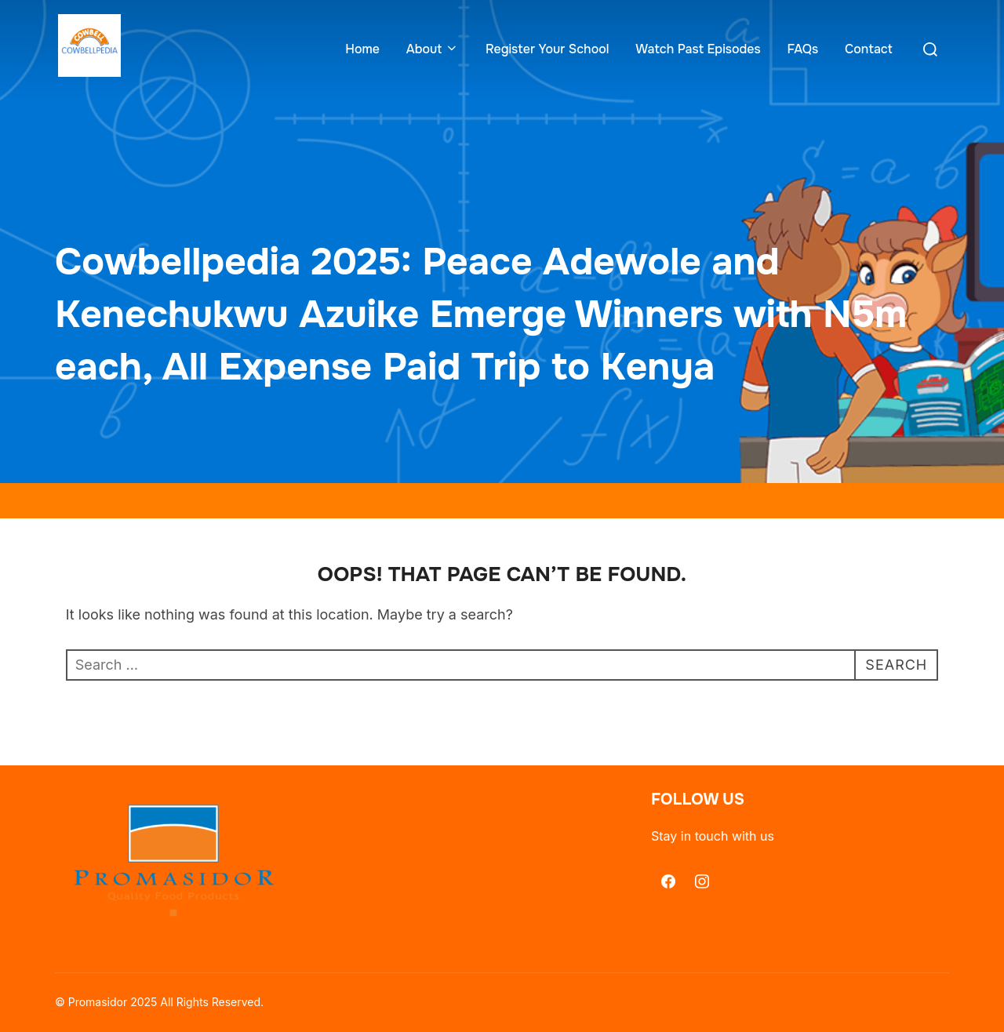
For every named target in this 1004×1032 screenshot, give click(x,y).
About (432, 49)
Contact (869, 49)
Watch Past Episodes (697, 49)
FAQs (802, 49)
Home (362, 49)
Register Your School (547, 49)
